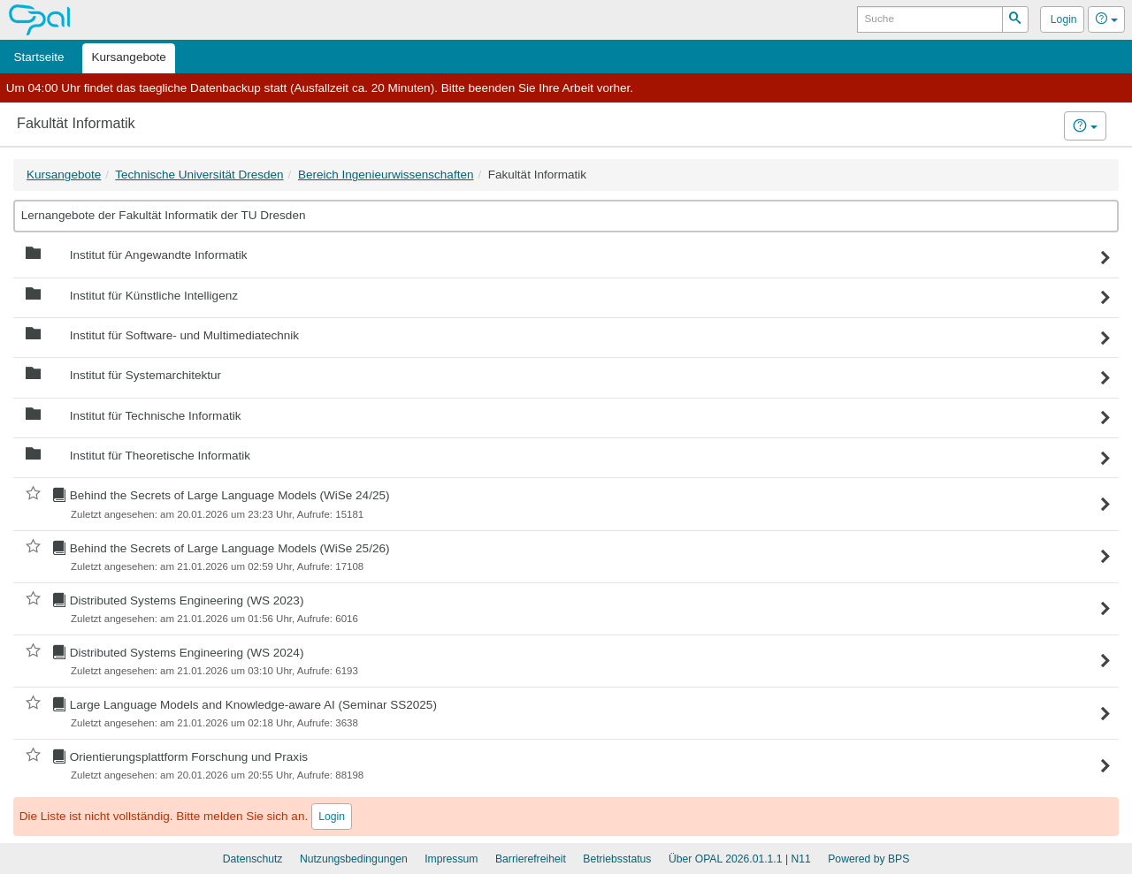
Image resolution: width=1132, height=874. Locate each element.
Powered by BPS (868, 859)
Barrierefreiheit (530, 859)
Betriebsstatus (617, 859)
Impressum (451, 859)
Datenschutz (253, 859)
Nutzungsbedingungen (354, 859)
